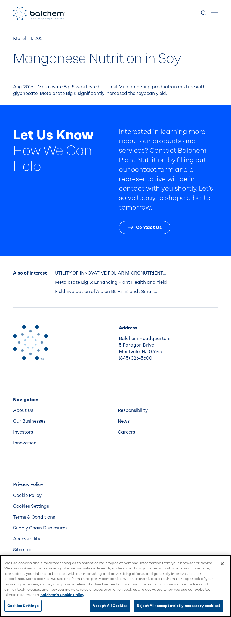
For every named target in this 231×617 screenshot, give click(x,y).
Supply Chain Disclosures (40, 528)
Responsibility (133, 410)
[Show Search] (204, 13)
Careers (126, 432)
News (124, 421)
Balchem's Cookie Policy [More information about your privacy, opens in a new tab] (62, 595)
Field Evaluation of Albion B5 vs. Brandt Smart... (106, 291)
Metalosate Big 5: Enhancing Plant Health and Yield (111, 282)
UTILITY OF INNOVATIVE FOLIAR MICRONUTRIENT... (110, 273)
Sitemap (22, 549)
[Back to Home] (30, 342)
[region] (115, 586)
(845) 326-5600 (135, 358)
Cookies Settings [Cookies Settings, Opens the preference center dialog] (23, 606)
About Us (23, 410)
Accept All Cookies (110, 606)
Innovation (24, 442)
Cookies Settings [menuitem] (31, 506)
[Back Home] (39, 13)
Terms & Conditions (34, 517)
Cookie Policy (27, 495)
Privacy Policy (28, 484)
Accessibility (26, 538)
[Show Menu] (214, 13)
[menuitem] (63, 410)
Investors (23, 432)
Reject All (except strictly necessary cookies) (178, 606)
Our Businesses (29, 421)
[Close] (222, 564)
